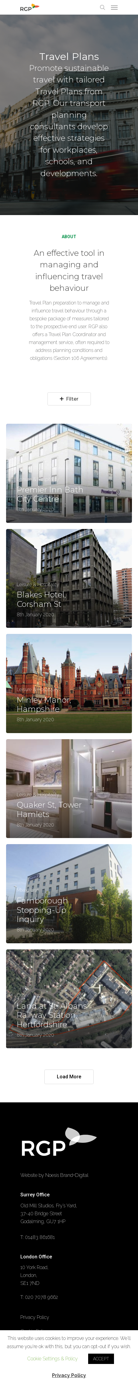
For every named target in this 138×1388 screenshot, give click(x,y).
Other (23, 995)
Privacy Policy (34, 1317)
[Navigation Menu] (114, 7)
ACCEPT (101, 1358)
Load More (69, 1077)
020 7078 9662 (41, 1297)
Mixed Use (28, 890)
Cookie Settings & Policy (52, 1359)
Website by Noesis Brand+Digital (54, 1175)
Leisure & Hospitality (38, 479)
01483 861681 (40, 1237)
